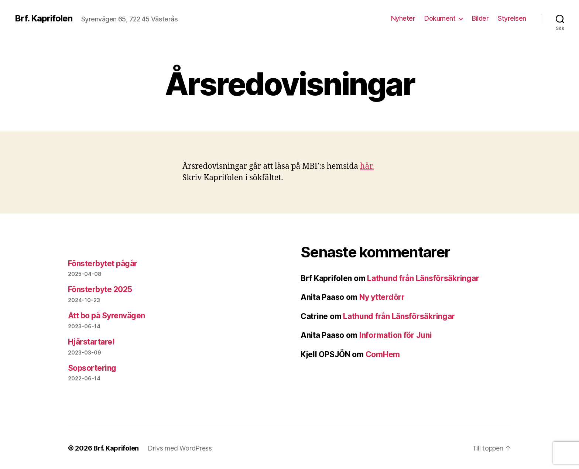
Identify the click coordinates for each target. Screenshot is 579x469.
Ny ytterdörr (382, 297)
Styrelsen (512, 18)
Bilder (480, 18)
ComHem (383, 354)
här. (367, 166)
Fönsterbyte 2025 (100, 289)
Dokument (439, 18)
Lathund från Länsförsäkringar (423, 278)
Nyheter (403, 18)
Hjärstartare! (91, 341)
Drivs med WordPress (180, 448)
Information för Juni (395, 335)
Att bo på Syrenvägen (106, 315)
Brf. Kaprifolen (43, 18)
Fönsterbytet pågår (102, 263)
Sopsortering (92, 368)
